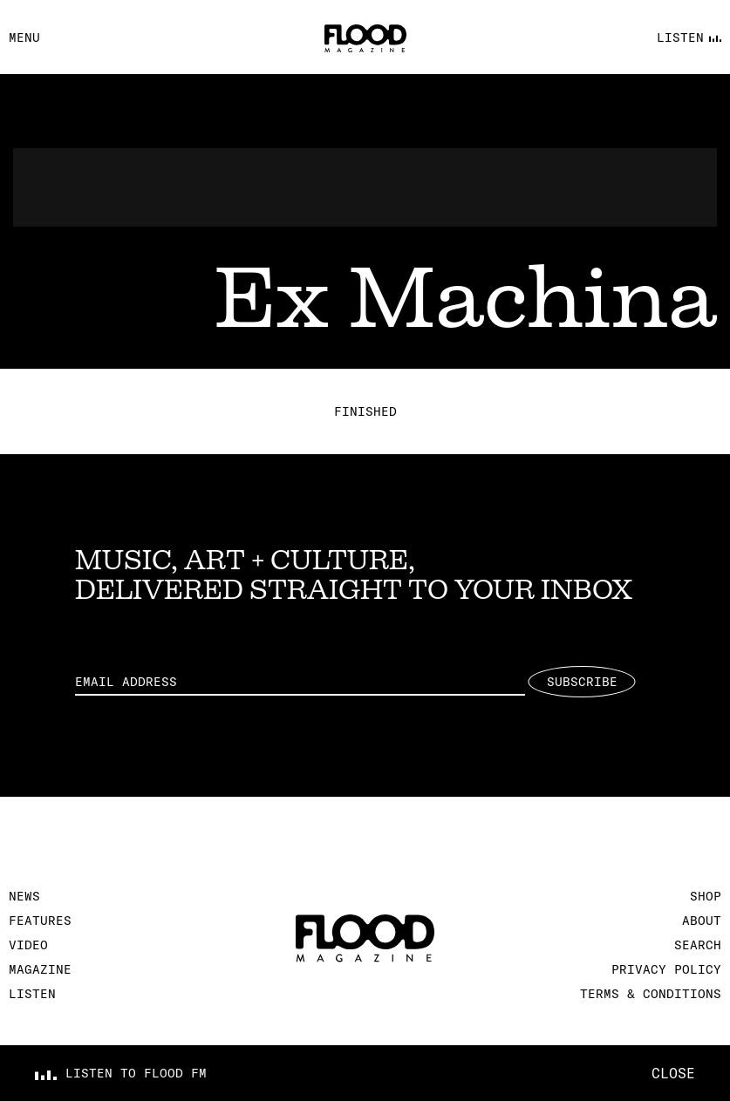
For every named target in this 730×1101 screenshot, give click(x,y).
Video (28, 945)
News (24, 896)
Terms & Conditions (650, 994)
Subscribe (582, 681)
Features (40, 920)
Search (697, 945)
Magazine (40, 969)
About (701, 920)
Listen (32, 994)
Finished (365, 411)
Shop (705, 896)
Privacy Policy (666, 969)
